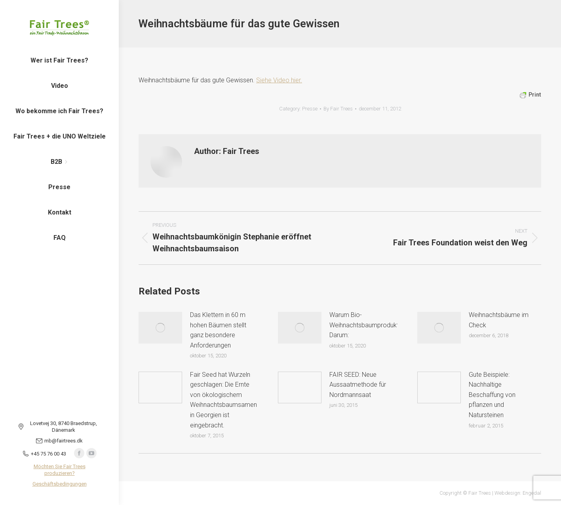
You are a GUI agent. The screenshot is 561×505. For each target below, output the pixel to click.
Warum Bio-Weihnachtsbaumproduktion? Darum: (369, 325)
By (338, 109)
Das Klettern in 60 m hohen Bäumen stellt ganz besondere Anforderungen (218, 330)
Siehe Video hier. (279, 80)
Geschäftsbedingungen (59, 484)
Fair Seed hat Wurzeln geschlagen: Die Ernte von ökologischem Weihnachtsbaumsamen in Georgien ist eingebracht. (223, 400)
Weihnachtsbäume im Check (499, 320)
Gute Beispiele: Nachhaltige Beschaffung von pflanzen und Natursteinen (492, 395)
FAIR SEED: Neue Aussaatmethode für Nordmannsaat (357, 385)
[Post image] (160, 328)
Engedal (532, 493)
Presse (310, 109)
